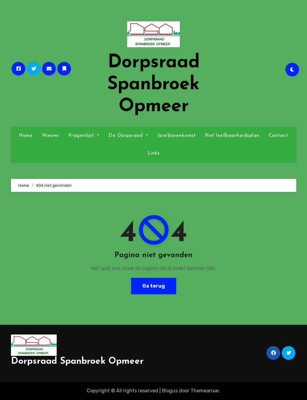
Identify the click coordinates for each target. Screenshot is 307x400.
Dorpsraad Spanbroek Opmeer (153, 85)
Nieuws (50, 135)
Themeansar (205, 391)
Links (154, 153)
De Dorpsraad (128, 135)
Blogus (170, 391)
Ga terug (153, 286)
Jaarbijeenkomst (176, 135)
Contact (278, 135)
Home (26, 135)
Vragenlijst (83, 135)
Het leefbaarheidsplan (232, 135)
